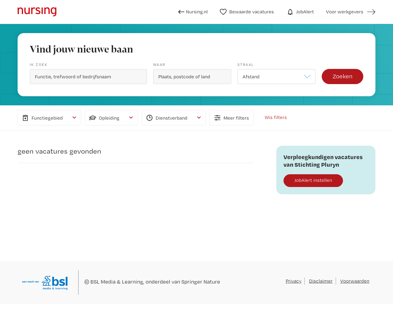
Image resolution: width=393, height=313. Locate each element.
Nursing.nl (193, 12)
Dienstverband (166, 117)
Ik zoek (39, 65)
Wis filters (276, 117)
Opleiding (103, 117)
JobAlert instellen (313, 180)
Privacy (293, 281)
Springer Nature (200, 281)
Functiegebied (42, 117)
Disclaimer (321, 281)
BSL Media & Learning (116, 281)
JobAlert (300, 12)
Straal (245, 65)
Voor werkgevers (344, 12)
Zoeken (342, 76)
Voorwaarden (354, 281)
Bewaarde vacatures (247, 12)
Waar (159, 65)
